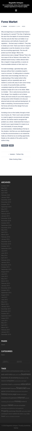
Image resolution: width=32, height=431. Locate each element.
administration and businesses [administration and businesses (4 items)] (10, 371)
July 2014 (4, 251)
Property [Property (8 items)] (4, 411)
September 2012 (6, 292)
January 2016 (5, 239)
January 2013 (5, 285)
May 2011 (4, 323)
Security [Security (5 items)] (18, 411)
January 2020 (5, 197)
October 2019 (5, 204)
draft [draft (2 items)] (13, 384)
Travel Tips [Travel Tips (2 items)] (7, 416)
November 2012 (6, 288)
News (23, 26)
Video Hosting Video (15, 159)
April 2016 (4, 232)
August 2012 (5, 295)
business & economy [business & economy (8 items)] (10, 378)
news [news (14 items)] (10, 405)
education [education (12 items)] (25, 384)
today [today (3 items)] (24, 413)
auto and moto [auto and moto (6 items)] (6, 374)
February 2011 (5, 330)
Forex (11, 145)
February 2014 (5, 260)
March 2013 (5, 281)
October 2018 (5, 223)
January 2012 (5, 306)
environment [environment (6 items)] (5, 388)
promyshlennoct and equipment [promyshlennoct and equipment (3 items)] (15, 408)
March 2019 (5, 211)
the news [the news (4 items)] (20, 414)
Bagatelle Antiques (16, 3)
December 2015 (6, 241)
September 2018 (6, 225)
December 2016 (6, 228)
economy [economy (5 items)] (17, 384)
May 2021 (4, 188)
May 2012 (4, 302)
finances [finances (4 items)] (13, 388)
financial (4, 145)
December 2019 (6, 200)
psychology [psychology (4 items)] (12, 411)
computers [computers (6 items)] (10, 381)
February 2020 (5, 195)
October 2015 (5, 246)
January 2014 (5, 262)
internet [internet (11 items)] (21, 397)
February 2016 (5, 237)
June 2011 (4, 320)
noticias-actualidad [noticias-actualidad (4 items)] (19, 405)
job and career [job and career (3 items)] (10, 401)
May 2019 (4, 209)
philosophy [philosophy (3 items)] (4, 408)
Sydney (16, 428)
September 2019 (6, 207)
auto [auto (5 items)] (21, 371)
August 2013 (5, 272)
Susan (5, 26)
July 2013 (4, 274)
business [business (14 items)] (26, 374)
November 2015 (6, 244)
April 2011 (4, 325)
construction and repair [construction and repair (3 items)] (20, 381)
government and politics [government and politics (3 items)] (21, 391)
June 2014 (4, 253)
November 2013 (6, 265)
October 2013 (5, 267)
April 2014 (4, 258)
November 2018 (6, 221)
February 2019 (5, 214)
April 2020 (4, 193)
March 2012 (5, 304)
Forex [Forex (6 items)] (28, 388)
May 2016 (4, 230)
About (3, 344)
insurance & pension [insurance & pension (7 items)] (9, 398)
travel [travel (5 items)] (3, 416)
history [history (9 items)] (4, 394)
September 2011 (6, 316)
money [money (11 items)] (17, 401)
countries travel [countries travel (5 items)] (6, 384)
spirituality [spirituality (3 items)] (24, 411)
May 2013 (4, 279)
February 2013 (5, 283)
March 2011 (5, 327)
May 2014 (4, 255)
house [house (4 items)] (18, 394)
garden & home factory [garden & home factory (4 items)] (8, 391)
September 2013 (6, 269)
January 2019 (5, 216)
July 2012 (4, 297)
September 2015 (6, 248)
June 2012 (4, 299)
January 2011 (5, 332)
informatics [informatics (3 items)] (24, 394)
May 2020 (4, 190)
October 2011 (5, 313)
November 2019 (6, 202)
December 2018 (6, 218)
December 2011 (6, 309)
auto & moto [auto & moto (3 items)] (26, 371)
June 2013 (4, 276)
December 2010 (6, 334)
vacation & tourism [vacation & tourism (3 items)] (15, 416)
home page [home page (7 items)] (12, 394)
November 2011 (6, 311)
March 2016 (5, 234)
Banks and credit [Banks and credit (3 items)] (16, 374)
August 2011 (5, 318)
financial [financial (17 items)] (21, 388)
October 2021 (5, 186)
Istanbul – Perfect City (16, 154)
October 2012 (5, 290)
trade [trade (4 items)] (28, 414)
